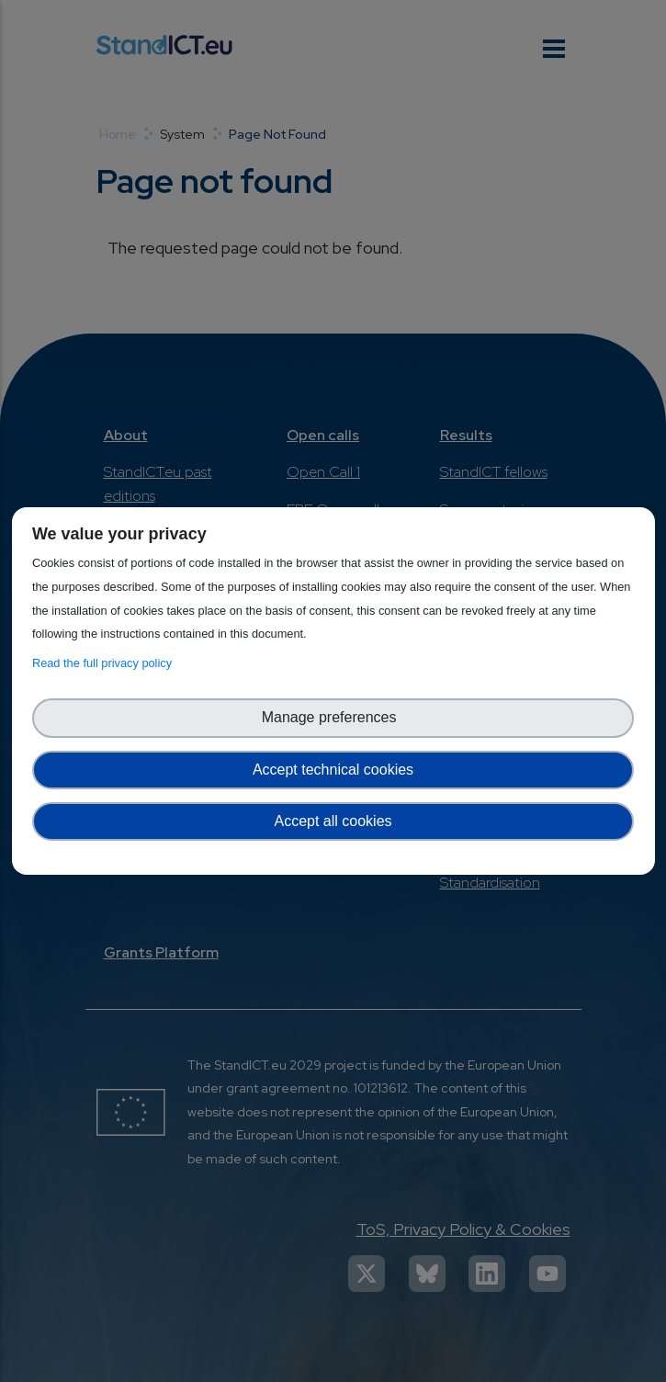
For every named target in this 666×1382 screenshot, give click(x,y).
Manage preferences (333, 717)
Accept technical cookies (333, 769)
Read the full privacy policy (105, 663)
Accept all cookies (332, 821)
